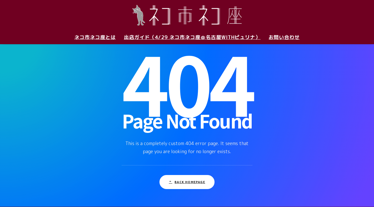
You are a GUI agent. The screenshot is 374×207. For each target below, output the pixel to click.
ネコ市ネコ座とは (95, 37)
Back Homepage (187, 172)
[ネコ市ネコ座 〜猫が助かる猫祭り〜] (187, 15)
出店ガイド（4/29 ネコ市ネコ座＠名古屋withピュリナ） (192, 37)
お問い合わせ (284, 37)
